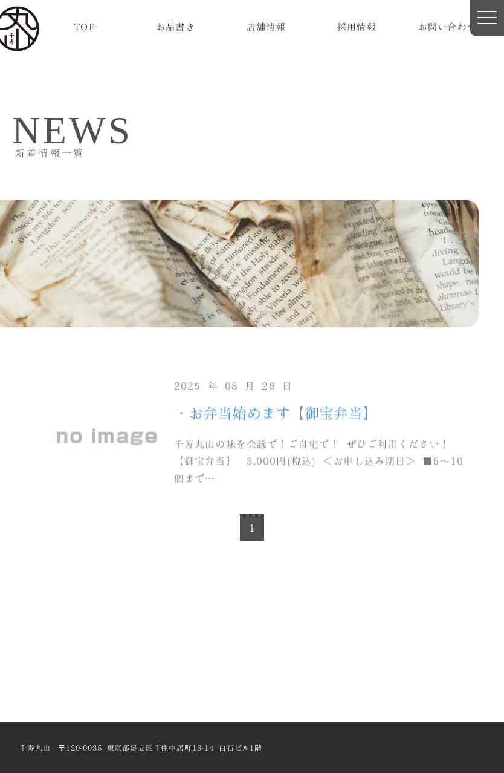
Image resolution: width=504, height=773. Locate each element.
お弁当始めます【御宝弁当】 (283, 412)
